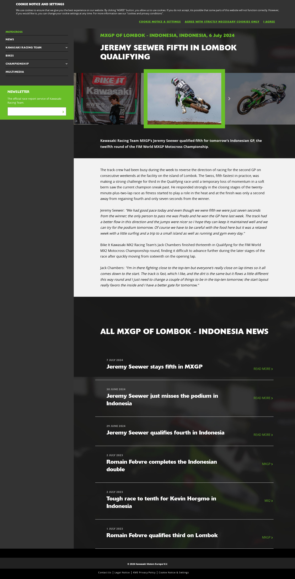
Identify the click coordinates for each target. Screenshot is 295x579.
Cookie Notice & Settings (174, 572)
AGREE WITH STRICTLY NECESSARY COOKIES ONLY (222, 21)
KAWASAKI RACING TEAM (24, 47)
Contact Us (105, 572)
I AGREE (269, 21)
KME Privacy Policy (144, 572)
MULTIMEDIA (15, 71)
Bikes (10, 55)
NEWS (10, 39)
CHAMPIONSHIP (17, 63)
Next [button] (229, 98)
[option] (184, 99)
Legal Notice (122, 572)
